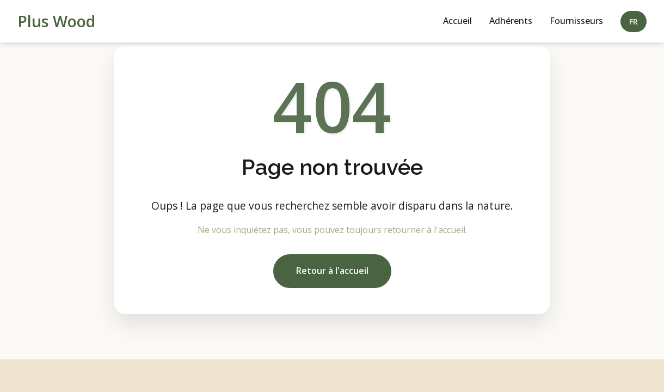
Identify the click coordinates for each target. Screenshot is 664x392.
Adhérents (510, 21)
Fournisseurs (576, 21)
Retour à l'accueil (332, 271)
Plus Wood (56, 21)
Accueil (457, 21)
